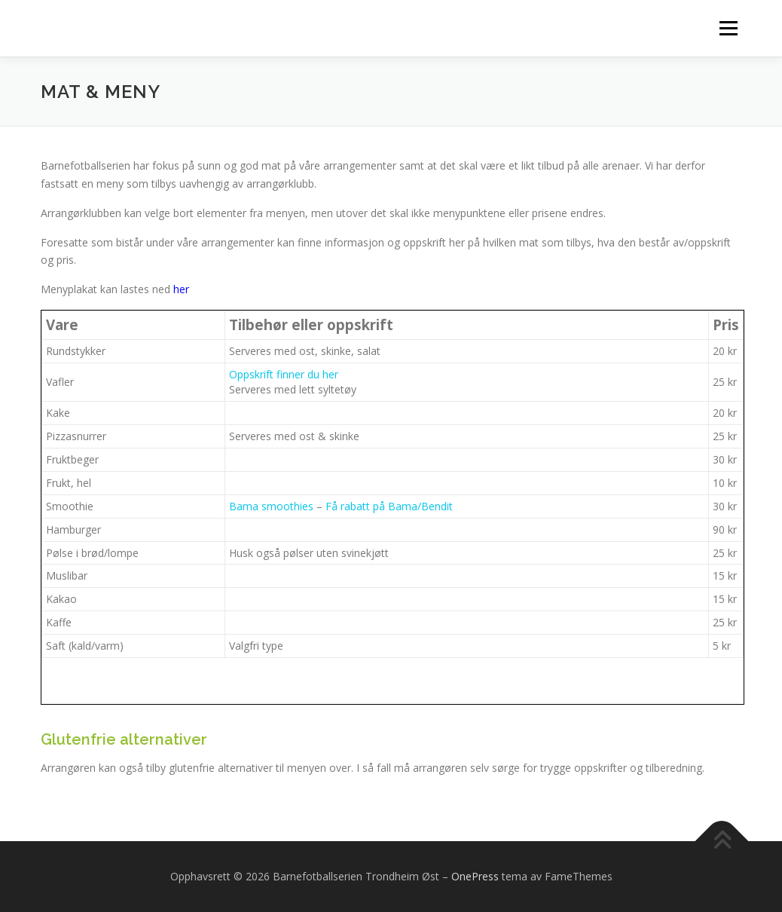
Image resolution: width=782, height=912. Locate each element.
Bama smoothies (271, 506)
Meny (728, 28)
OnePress (475, 876)
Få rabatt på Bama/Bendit (389, 506)
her (181, 289)
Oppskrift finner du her (283, 374)
